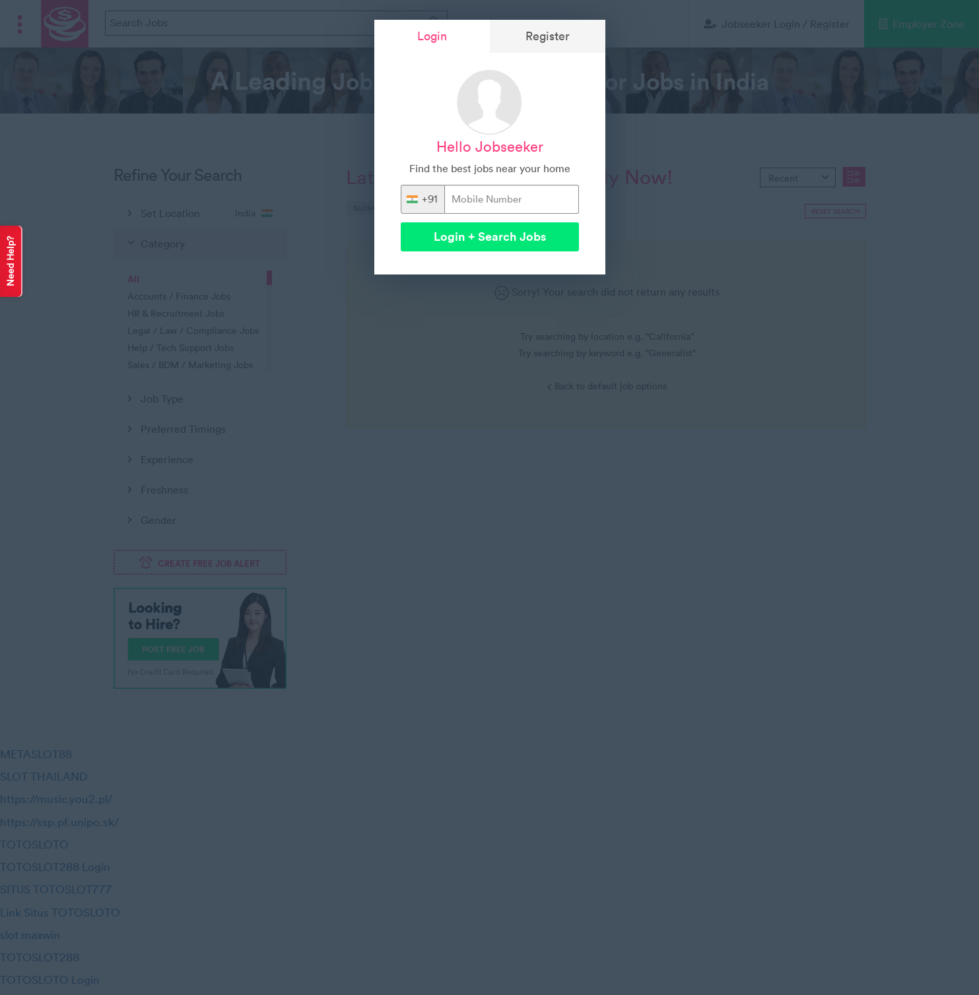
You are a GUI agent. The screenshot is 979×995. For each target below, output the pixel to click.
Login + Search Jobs (490, 236)
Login (432, 36)
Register (547, 36)
